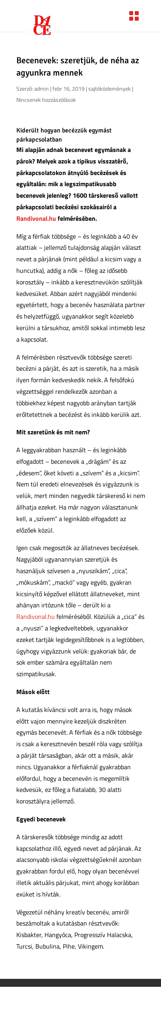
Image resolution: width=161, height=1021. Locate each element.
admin (41, 88)
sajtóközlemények (109, 88)
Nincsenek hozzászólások (46, 99)
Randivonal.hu (36, 218)
